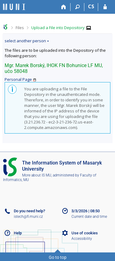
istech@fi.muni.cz (28, 216)
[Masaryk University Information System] (14, 7)
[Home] (64, 7)
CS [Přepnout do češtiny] (91, 6)
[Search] (77, 7)
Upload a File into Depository (58, 27)
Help (18, 233)
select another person (25, 41)
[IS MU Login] (105, 7)
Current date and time (89, 216)
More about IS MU (36, 175)
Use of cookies (84, 233)
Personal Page (18, 79)
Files (20, 27)
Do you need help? (29, 211)
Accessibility (81, 238)
